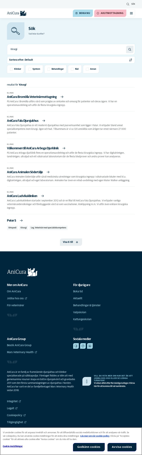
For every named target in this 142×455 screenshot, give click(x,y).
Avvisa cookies (122, 447)
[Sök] (129, 49)
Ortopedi (12, 228)
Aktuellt (77, 298)
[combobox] (67, 49)
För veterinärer (15, 305)
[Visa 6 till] (71, 242)
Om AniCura (14, 291)
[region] (71, 441)
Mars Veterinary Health (22, 352)
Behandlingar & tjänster (87, 305)
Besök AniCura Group (19, 345)
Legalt (12, 408)
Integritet (14, 401)
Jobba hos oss (17, 298)
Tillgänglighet (16, 422)
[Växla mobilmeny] (131, 13)
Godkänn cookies (88, 447)
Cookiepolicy (16, 415)
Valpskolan (79, 312)
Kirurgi (24, 228)
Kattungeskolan (82, 319)
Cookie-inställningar (13, 446)
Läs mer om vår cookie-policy (94, 436)
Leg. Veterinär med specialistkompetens (48, 228)
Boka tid (78, 291)
